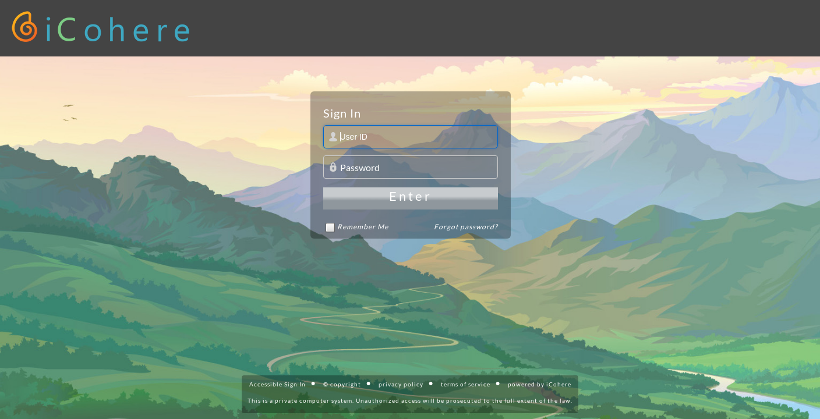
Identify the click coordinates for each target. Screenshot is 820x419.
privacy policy (401, 384)
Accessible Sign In (277, 384)
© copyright (342, 384)
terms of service (465, 384)
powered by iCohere (539, 384)
